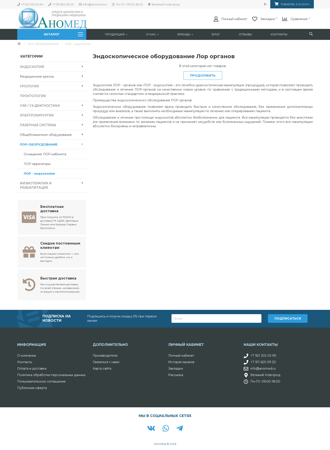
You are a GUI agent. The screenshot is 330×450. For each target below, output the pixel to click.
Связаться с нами (106, 362)
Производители (105, 355)
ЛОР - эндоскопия (39, 174)
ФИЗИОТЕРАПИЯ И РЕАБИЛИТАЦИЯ (53, 184)
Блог (216, 34)
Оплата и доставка (31, 368)
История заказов (181, 362)
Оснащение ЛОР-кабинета (45, 154)
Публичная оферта (32, 387)
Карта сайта (102, 368)
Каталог (63, 34)
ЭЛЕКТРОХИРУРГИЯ (53, 115)
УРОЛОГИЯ (53, 86)
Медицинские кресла (53, 76)
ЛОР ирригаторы (37, 164)
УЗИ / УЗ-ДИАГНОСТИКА (53, 105)
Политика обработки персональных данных (51, 374)
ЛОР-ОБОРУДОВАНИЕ (43, 43)
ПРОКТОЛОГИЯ (33, 96)
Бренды (185, 34)
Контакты (279, 34)
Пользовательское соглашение (41, 381)
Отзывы (245, 34)
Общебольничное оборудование (53, 134)
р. (265, 4)
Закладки (175, 368)
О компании (26, 355)
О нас (152, 34)
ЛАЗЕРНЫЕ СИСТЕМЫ (53, 125)
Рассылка (175, 374)
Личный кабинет (181, 355)
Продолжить (202, 75)
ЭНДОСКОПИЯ (53, 66)
